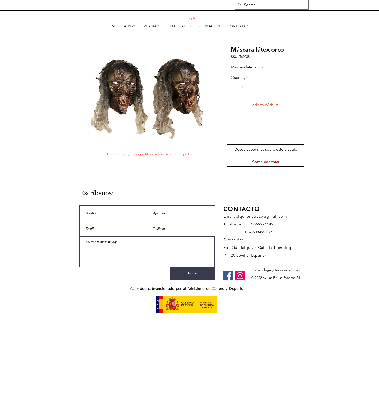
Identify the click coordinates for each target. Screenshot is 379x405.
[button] (130, 26)
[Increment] (249, 87)
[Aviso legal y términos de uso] (277, 270)
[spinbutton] (242, 87)
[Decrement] (235, 87)
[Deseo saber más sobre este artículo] (265, 149)
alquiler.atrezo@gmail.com (261, 216)
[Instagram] (240, 275)
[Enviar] (192, 273)
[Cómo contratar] (265, 162)
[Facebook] (228, 275)
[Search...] (271, 4)
